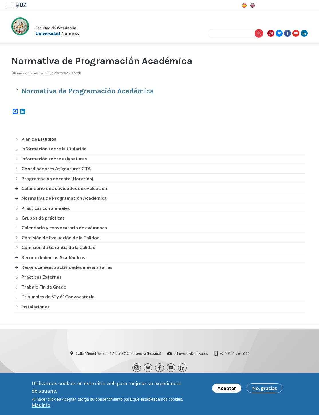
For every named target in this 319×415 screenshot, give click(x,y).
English (252, 5)
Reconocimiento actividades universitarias (66, 267)
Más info (41, 406)
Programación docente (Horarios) (57, 178)
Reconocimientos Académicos (53, 257)
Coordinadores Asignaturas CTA (56, 168)
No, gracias (264, 389)
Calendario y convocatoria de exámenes (64, 227)
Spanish (244, 5)
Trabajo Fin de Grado (43, 286)
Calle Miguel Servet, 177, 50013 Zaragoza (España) (118, 353)
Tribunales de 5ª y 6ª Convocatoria (57, 296)
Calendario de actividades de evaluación (64, 188)
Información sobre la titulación (54, 148)
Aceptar (226, 389)
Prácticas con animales (45, 208)
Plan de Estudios (38, 139)
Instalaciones (35, 306)
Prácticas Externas (41, 276)
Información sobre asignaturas (54, 158)
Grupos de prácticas (43, 217)
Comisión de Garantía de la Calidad (58, 247)
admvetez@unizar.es (191, 353)
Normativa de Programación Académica (64, 198)
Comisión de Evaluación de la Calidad (60, 237)
